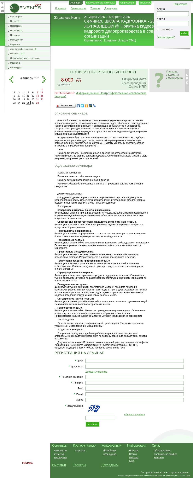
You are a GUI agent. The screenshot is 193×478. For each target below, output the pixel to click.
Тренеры (95, 8)
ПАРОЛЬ (161, 19)
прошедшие (60, 457)
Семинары (75, 2)
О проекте (60, 8)
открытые (59, 454)
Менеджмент (16, 40)
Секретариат (16, 16)
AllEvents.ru (16, 4)
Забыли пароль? (166, 37)
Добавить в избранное (2, 2)
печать (65, 84)
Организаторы (78, 8)
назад (11, 79)
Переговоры (16, 26)
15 (42, 96)
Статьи (133, 454)
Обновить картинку (134, 414)
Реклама (133, 457)
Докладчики (110, 8)
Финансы (14, 53)
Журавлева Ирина (67, 17)
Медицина (15, 63)
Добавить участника (96, 371)
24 (19, 103)
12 (28, 96)
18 (23, 99)
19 (28, 99)
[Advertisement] (27, 168)
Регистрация (180, 4)
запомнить (167, 29)
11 (23, 96)
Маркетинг (15, 44)
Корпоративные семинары (100, 2)
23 (14, 103)
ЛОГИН (161, 9)
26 (28, 103)
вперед (44, 79)
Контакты (159, 457)
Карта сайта (2, 6)
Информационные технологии (24, 58)
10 (19, 96)
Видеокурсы (16, 67)
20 (33, 99)
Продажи (14, 30)
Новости (133, 450)
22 (42, 99)
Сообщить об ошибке (165, 454)
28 (37, 103)
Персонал (15, 35)
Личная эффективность (21, 49)
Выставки (145, 2)
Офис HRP (138, 87)
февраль (26, 78)
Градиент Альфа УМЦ (120, 40)
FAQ (131, 461)
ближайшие (60, 450)
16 (14, 99)
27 (33, 103)
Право (13, 21)
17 (19, 99)
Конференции (127, 2)
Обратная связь (2, 11)
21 (37, 99)
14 (37, 96)
